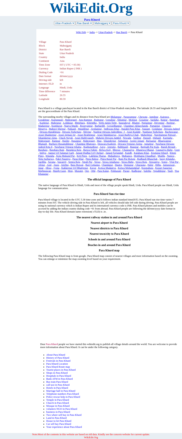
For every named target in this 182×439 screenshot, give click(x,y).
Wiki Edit (81, 32)
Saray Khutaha (167, 159)
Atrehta (65, 165)
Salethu (147, 171)
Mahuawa (127, 156)
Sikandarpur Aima (47, 138)
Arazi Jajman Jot (67, 135)
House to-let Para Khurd (58, 421)
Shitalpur (122, 119)
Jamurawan (169, 165)
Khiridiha (92, 122)
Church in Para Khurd (57, 403)
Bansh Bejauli (168, 147)
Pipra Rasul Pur (108, 159)
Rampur (56, 141)
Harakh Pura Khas (130, 128)
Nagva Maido (71, 125)
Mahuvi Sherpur (57, 128)
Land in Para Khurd (56, 418)
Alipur (41, 165)
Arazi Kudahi (133, 131)
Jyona (56, 168)
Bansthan (174, 119)
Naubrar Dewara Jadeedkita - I (109, 131)
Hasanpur (76, 141)
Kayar (93, 168)
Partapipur (147, 122)
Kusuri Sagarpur (163, 168)
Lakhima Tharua (97, 156)
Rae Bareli (121, 32)
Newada (127, 138)
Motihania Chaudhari (145, 156)
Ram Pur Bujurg (127, 159)
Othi (93, 171)
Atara (56, 165)
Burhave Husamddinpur (61, 144)
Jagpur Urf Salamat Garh (61, 153)
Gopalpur (110, 119)
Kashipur (44, 122)
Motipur (133, 119)
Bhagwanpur (164, 141)
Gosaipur (143, 119)
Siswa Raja (141, 162)
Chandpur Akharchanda (136, 125)
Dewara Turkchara (71, 131)
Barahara (42, 150)
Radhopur (136, 171)
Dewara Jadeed (172, 128)
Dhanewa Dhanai (145, 150)
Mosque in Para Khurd (58, 406)
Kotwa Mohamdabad (129, 168)
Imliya (43, 153)
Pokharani (116, 171)
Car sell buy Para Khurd (58, 424)
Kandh (128, 153)
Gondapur (157, 128)
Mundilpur (83, 128)
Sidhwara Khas (111, 128)
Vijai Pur (174, 162)
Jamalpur (149, 144)
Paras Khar (78, 159)
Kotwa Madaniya (107, 168)
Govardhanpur (114, 125)
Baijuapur (151, 141)
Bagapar (134, 147)
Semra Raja (74, 162)
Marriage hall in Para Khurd (60, 390)
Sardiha (42, 162)
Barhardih (100, 125)
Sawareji (61, 162)
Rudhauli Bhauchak (147, 159)
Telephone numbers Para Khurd (62, 393)
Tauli (170, 171)
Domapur (128, 165)
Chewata (142, 116)
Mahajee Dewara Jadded (108, 138)
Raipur (164, 119)
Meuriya (42, 128)
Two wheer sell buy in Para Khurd (63, 415)
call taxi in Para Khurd (58, 384)
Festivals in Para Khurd (58, 360)
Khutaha (50, 156)
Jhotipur (170, 122)
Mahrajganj (71, 119)
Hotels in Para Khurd (57, 387)
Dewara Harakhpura (50, 131)
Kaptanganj (57, 119)
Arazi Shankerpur (47, 135)
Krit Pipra (82, 156)
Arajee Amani (137, 141)
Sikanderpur (109, 141)
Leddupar (68, 122)
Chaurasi (166, 125)
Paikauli (71, 128)
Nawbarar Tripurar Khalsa (67, 147)
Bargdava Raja (73, 150)
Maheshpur (146, 135)
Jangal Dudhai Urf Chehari (90, 153)
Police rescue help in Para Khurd (63, 397)
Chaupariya (128, 150)
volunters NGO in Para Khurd (61, 409)
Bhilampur (116, 116)
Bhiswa (116, 150)
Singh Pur (87, 162)
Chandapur (107, 165)
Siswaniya (154, 162)
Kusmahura (147, 168)
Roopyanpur (86, 125)
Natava (170, 156)
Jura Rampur (85, 119)
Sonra (165, 162)
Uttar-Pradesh (105, 32)
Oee (87, 171)
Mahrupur (56, 122)
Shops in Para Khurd (56, 372)
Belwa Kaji (105, 150)
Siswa (97, 162)
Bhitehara (80, 122)
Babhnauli (123, 147)
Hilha (158, 165)
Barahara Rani (56, 150)
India (92, 32)
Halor (150, 165)
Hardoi (66, 141)
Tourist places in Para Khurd (61, 369)
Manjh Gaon (59, 171)
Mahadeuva (114, 156)
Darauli (147, 138)
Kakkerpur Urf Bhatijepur (74, 168)
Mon (70, 171)
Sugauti (146, 128)
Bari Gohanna (92, 165)
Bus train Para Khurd (57, 381)
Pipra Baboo (92, 159)
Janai (40, 168)
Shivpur (87, 131)
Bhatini (136, 122)
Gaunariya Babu (164, 150)
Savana (51, 162)
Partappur (155, 125)
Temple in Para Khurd (57, 400)
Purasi (126, 171)
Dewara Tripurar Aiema (130, 144)
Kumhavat (56, 125)
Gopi (177, 150)
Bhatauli (42, 144)
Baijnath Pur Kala (150, 147)
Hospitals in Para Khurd (58, 375)
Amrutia (111, 147)
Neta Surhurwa (46, 159)
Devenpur (159, 122)
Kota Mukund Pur (65, 156)
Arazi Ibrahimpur (86, 135)
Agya (102, 147)
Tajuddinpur (159, 171)
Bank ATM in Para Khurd (59, 378)
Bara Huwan (77, 165)
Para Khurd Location (57, 363)
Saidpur (137, 138)
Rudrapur (99, 119)
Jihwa (48, 168)
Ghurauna (140, 165)
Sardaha (154, 119)
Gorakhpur (43, 119)
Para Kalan (103, 171)
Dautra (118, 165)
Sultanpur (123, 141)
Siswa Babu (127, 162)
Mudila (161, 156)
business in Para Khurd (58, 412)
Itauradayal (124, 122)
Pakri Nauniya (63, 159)
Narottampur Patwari (165, 135)
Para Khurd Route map (58, 366)
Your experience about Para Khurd (64, 427)
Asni (49, 165)
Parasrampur (130, 116)
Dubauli (157, 138)
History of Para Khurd (57, 357)
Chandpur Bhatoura (85, 144)
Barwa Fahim (90, 150)
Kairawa (164, 116)
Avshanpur (96, 128)
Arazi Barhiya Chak (128, 135)
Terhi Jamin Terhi (107, 122)
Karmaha (167, 138)
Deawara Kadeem (107, 144)
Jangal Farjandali (114, 153)
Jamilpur (153, 116)
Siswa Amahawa (111, 162)
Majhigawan (44, 171)
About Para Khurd (55, 354)
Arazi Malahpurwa (106, 135)
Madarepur (43, 125)
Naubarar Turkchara (152, 131)
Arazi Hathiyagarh (84, 138)
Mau (99, 141)
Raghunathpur (90, 147)
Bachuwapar (171, 131)
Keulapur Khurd (159, 153)
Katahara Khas (141, 153)
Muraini (79, 171)
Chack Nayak (66, 138)
